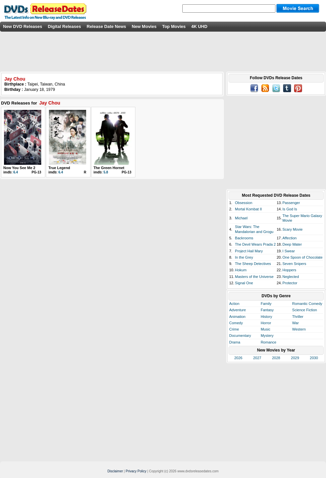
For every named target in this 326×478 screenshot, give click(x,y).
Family (266, 304)
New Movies (144, 26)
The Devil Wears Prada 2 (255, 244)
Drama (234, 342)
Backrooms (244, 238)
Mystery (267, 336)
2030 (314, 358)
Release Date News (106, 26)
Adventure (237, 310)
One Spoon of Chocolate (302, 257)
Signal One (244, 283)
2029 (295, 358)
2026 (238, 358)
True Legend (59, 168)
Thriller (297, 317)
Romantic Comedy (307, 304)
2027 (257, 358)
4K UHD (199, 26)
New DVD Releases (22, 26)
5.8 (105, 172)
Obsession (243, 203)
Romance (268, 342)
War (295, 323)
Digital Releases (64, 26)
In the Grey (244, 257)
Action (234, 304)
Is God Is (289, 209)
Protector (289, 283)
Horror (266, 323)
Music (265, 329)
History (266, 317)
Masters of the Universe (254, 277)
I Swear (288, 251)
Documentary (240, 336)
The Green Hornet (108, 168)
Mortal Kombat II (248, 209)
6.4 (15, 172)
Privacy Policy (136, 471)
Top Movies (174, 26)
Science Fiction (304, 310)
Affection (289, 238)
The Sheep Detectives (253, 264)
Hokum (240, 270)
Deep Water (292, 244)
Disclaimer (115, 471)
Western (299, 329)
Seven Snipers (294, 264)
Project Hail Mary (249, 251)
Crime (234, 329)
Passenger (291, 203)
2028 (276, 358)
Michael (241, 218)
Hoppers (289, 270)
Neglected (290, 277)
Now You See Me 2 (19, 168)
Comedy (236, 323)
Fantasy (267, 310)
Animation (237, 317)
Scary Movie (292, 229)
